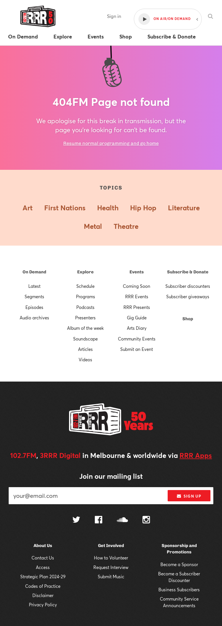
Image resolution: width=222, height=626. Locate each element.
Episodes (34, 307)
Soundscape (85, 339)
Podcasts (85, 307)
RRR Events (136, 296)
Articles (85, 349)
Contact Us (43, 558)
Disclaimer (42, 595)
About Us (43, 545)
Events (137, 272)
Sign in (114, 16)
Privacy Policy (43, 604)
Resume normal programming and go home (111, 143)
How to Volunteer (111, 558)
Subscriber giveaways (187, 296)
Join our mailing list (111, 476)
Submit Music (111, 576)
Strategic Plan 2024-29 (43, 576)
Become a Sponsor (179, 564)
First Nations (65, 207)
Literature (184, 207)
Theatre (126, 226)
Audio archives (34, 318)
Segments (34, 296)
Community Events (137, 339)
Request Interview (110, 567)
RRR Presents (136, 307)
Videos (85, 359)
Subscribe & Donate (187, 272)
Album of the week (85, 328)
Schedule (85, 286)
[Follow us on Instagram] (146, 520)
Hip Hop (143, 207)
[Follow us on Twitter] (76, 520)
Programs (85, 296)
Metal (93, 226)
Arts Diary (137, 328)
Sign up (189, 496)
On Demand (34, 272)
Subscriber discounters (187, 286)
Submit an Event (136, 349)
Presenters (85, 318)
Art (28, 207)
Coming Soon (136, 286)
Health (108, 207)
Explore (85, 272)
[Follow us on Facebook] (98, 520)
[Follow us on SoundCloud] (122, 520)
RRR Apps (196, 455)
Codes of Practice (42, 586)
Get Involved (111, 545)
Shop (187, 318)
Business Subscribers (179, 589)
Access (43, 567)
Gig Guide (137, 318)
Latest (34, 286)
